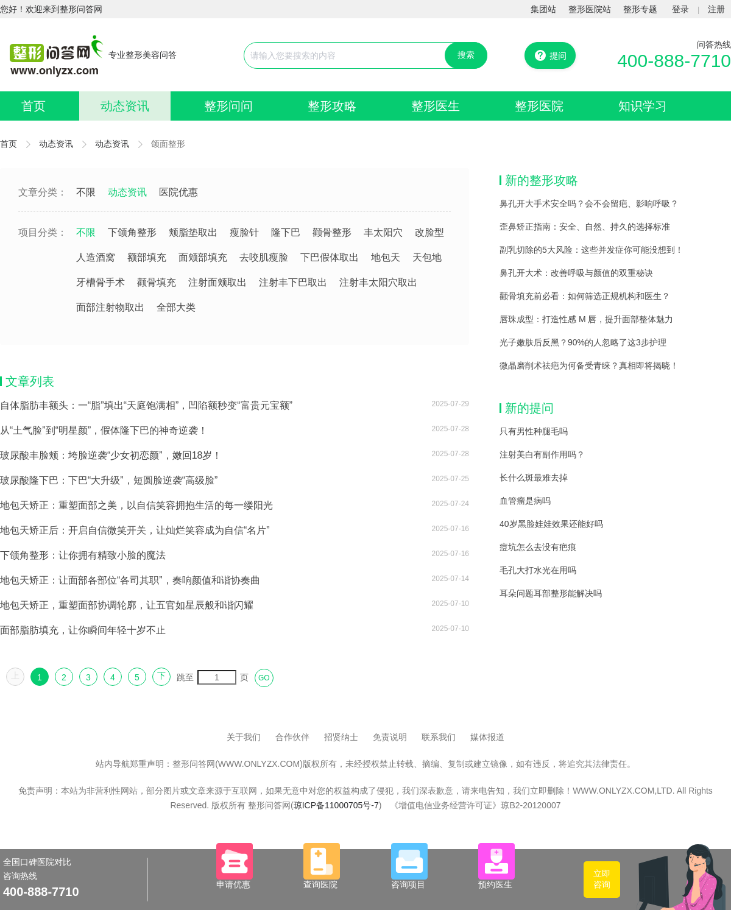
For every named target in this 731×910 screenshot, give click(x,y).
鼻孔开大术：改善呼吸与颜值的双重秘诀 (576, 273)
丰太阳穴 (383, 232)
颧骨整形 (332, 232)
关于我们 (244, 737)
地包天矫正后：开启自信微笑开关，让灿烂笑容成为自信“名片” (135, 530)
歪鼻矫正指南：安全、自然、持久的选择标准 (585, 226)
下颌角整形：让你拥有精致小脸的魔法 (83, 555)
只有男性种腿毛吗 (534, 431)
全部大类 (176, 307)
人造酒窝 (95, 257)
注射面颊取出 (217, 282)
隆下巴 (285, 232)
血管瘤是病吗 (525, 501)
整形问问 (228, 106)
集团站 (543, 9)
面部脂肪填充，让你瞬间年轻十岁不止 (83, 630)
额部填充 (146, 257)
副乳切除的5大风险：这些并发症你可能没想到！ (591, 250)
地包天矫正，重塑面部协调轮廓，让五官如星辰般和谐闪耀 (126, 605)
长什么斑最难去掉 (534, 477)
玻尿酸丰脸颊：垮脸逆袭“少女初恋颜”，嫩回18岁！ (111, 455)
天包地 (427, 257)
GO (264, 678)
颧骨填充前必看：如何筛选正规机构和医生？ (585, 296)
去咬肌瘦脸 (263, 257)
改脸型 (429, 232)
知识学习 (642, 106)
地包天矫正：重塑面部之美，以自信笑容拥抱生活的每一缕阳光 (136, 505)
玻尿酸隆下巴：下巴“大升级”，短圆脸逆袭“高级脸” (108, 480)
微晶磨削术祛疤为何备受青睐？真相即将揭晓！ (589, 365)
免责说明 (390, 737)
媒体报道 (487, 737)
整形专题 (640, 9)
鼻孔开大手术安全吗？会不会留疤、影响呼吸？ (589, 203)
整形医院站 (589, 9)
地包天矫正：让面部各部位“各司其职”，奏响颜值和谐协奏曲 (130, 580)
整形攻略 (332, 106)
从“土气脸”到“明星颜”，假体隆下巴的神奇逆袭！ (104, 430)
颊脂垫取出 (193, 232)
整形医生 (435, 106)
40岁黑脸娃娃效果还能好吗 (551, 524)
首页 (33, 106)
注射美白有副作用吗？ (542, 454)
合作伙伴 (292, 737)
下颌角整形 (132, 232)
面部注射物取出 (110, 307)
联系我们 (439, 737)
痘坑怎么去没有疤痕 (538, 547)
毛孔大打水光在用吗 (538, 570)
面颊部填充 (202, 257)
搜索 (466, 55)
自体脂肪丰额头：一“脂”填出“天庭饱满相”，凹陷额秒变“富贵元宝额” (146, 405)
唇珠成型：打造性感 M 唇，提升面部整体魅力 (586, 319)
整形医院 (539, 106)
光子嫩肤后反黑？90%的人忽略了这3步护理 (583, 342)
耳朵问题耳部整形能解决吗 (551, 593)
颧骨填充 (156, 282)
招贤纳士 (341, 737)
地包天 (385, 257)
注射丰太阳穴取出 (378, 282)
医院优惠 (178, 192)
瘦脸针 (244, 232)
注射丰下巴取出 (293, 282)
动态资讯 (125, 106)
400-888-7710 (674, 61)
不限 (86, 192)
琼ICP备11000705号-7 (336, 805)
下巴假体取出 (329, 257)
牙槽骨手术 (100, 282)
